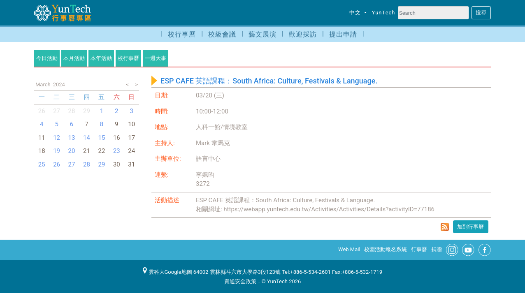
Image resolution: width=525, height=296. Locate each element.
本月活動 (74, 58)
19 (56, 151)
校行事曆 (182, 34)
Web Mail (349, 249)
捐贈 (436, 249)
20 (71, 151)
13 (71, 137)
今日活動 (47, 58)
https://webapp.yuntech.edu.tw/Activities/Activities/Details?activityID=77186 (328, 209)
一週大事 (155, 58)
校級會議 (222, 34)
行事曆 (419, 249)
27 (56, 111)
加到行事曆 (470, 227)
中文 (355, 12)
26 (41, 111)
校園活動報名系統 (385, 249)
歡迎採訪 (303, 34)
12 (56, 137)
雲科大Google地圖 (167, 272)
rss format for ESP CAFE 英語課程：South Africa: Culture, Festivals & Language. (445, 227)
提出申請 (343, 34)
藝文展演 (262, 34)
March (43, 84)
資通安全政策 (240, 281)
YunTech (383, 12)
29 (101, 164)
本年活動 (101, 58)
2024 (59, 84)
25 (41, 164)
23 (116, 151)
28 (71, 111)
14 (86, 137)
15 (101, 137)
